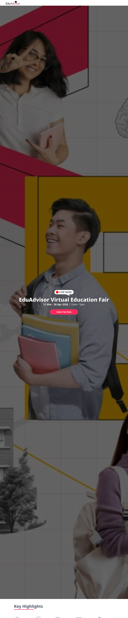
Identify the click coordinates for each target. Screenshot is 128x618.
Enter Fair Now (64, 312)
